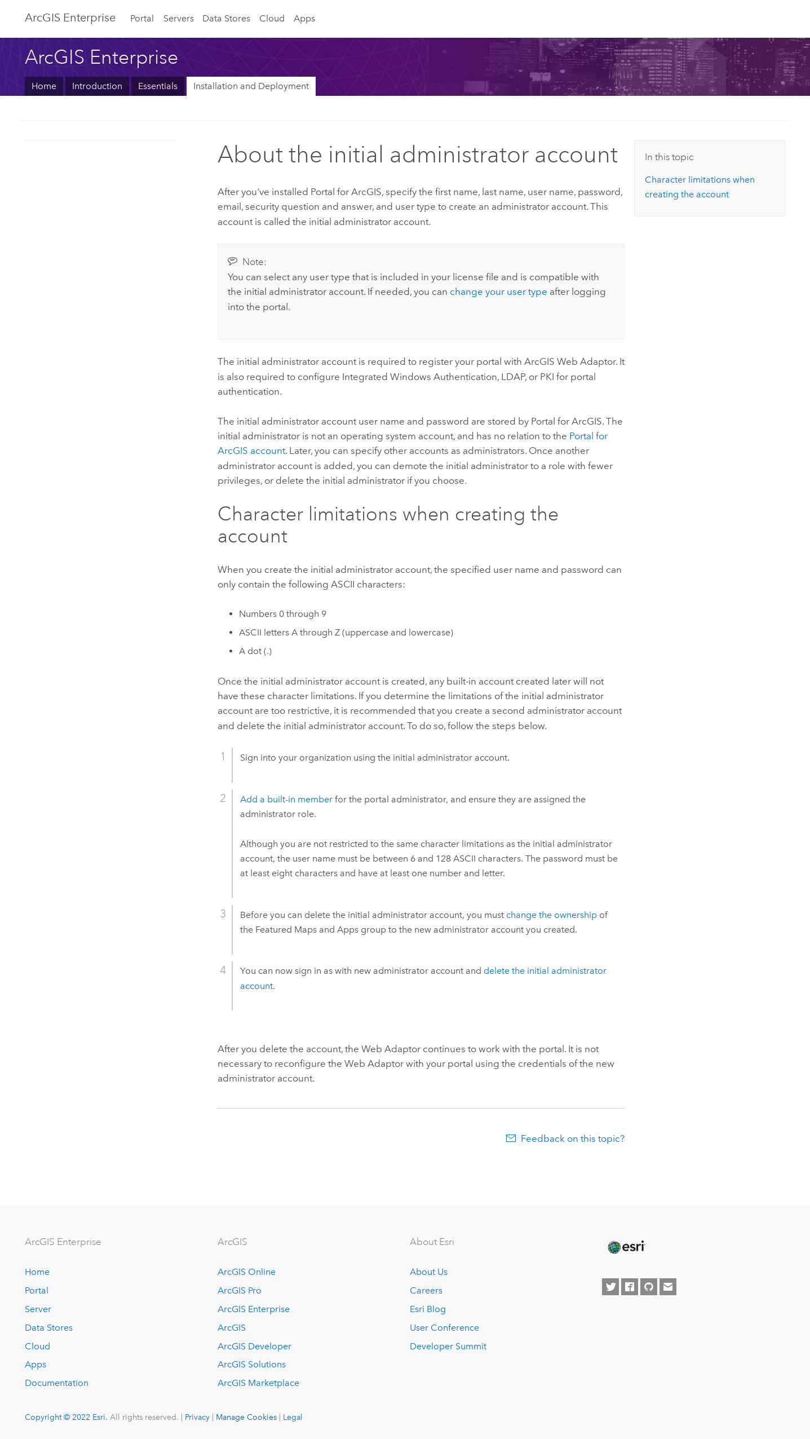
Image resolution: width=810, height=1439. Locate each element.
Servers (178, 18)
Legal (293, 1417)
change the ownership (551, 915)
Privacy (197, 1417)
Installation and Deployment (251, 86)
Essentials (158, 86)
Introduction (97, 86)
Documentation (56, 1383)
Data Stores (226, 18)
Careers (426, 1290)
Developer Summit (448, 1346)
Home (44, 86)
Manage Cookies (246, 1417)
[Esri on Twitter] (610, 1286)
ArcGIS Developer (254, 1346)
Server (38, 1309)
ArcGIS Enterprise (70, 17)
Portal (142, 18)
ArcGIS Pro (240, 1290)
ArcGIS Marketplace (258, 1383)
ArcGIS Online (247, 1271)
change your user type (498, 291)
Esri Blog (428, 1309)
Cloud (272, 18)
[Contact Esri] (667, 1286)
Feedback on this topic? (573, 1138)
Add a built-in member (286, 799)
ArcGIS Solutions (252, 1364)
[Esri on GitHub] (648, 1286)
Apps (304, 18)
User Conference (444, 1327)
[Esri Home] (625, 1247)
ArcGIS (232, 1327)
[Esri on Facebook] (629, 1286)
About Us (429, 1271)
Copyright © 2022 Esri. (66, 1417)
